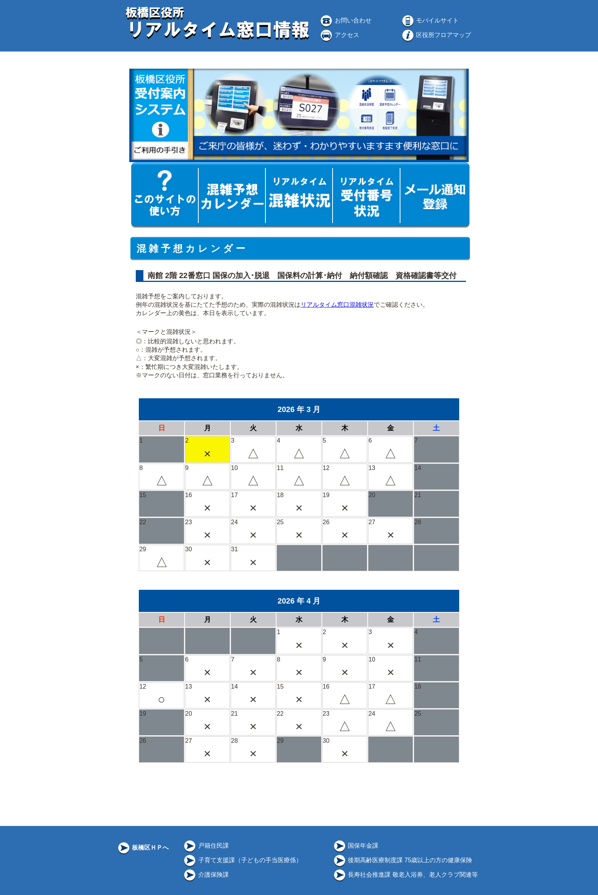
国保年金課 (355, 845)
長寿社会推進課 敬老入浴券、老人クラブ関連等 (405, 874)
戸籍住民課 (205, 845)
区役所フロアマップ (436, 35)
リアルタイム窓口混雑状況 (337, 304)
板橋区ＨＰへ (143, 847)
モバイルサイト (430, 20)
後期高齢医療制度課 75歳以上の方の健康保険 (403, 860)
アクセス (339, 35)
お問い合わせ (345, 20)
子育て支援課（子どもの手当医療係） (242, 860)
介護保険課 (205, 874)
